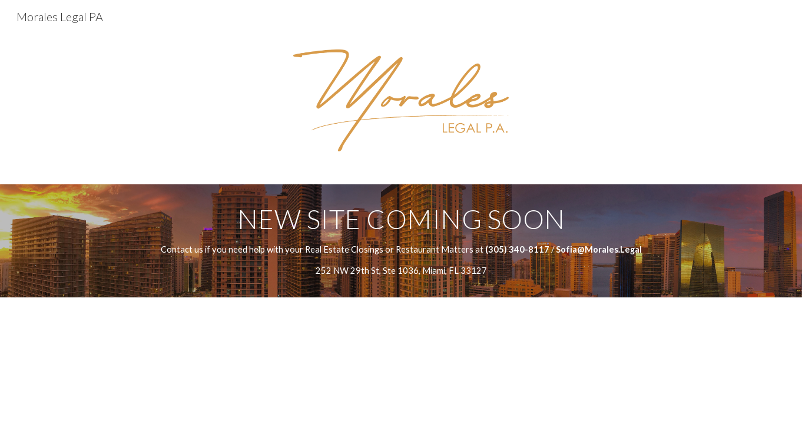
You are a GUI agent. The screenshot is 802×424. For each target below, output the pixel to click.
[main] (401, 240)
